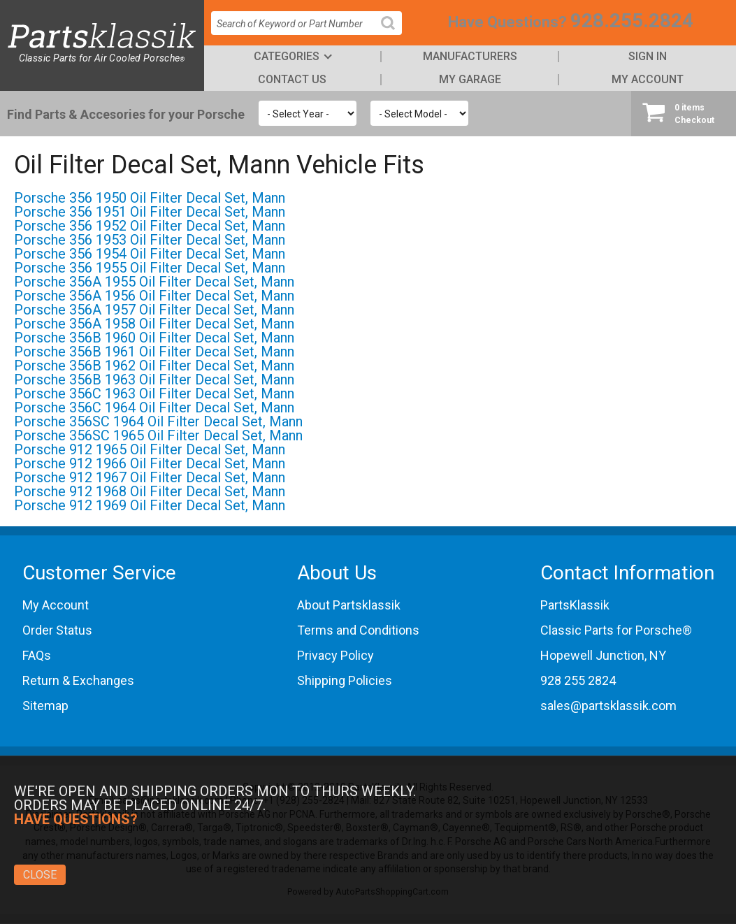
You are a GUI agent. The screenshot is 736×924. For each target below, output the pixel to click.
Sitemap (45, 705)
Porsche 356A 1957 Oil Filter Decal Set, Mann (154, 309)
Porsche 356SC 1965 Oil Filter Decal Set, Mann (158, 435)
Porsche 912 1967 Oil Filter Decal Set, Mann (149, 477)
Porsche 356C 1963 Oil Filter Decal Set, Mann (154, 393)
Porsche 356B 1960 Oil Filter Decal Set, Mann (154, 337)
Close (40, 874)
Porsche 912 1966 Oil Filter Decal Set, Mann (149, 463)
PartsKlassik (574, 605)
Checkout (683, 113)
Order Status (57, 630)
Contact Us (292, 79)
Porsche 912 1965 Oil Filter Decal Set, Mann (149, 449)
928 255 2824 (578, 680)
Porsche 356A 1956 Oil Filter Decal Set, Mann (154, 295)
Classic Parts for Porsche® (616, 630)
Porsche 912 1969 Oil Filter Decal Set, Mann (149, 505)
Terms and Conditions (358, 630)
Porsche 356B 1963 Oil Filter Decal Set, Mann (154, 379)
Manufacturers (470, 56)
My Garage (470, 79)
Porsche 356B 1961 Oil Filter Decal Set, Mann (154, 351)
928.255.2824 (631, 20)
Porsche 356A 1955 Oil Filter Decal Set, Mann (154, 281)
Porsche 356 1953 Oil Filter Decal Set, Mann (149, 239)
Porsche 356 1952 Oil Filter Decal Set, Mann (149, 225)
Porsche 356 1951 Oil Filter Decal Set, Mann (149, 211)
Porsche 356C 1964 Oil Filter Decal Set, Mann (154, 407)
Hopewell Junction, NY (603, 655)
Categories (286, 56)
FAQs (36, 655)
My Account (648, 79)
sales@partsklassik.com (608, 705)
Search (393, 34)
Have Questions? (507, 22)
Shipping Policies (344, 680)
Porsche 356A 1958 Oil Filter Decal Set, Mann (154, 323)
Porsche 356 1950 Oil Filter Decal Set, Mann (149, 197)
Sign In (647, 56)
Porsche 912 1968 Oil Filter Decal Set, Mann (149, 491)
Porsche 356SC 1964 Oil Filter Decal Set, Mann (158, 421)
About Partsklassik (349, 605)
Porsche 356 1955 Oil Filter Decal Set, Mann (149, 267)
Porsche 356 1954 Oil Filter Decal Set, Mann (149, 253)
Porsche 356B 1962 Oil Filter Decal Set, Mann (154, 365)
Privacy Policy (335, 655)
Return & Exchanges (78, 680)
